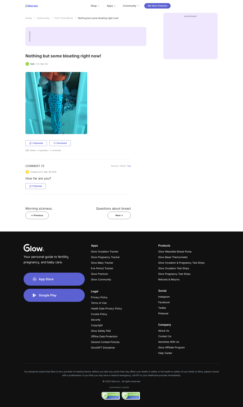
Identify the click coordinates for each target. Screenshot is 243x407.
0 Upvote (35, 186)
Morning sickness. (39, 208)
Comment (60, 143)
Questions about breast (113, 208)
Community (43, 18)
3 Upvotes (36, 143)
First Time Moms (63, 18)
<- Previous (37, 215)
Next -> (119, 215)
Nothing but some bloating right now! (98, 18)
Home (28, 18)
